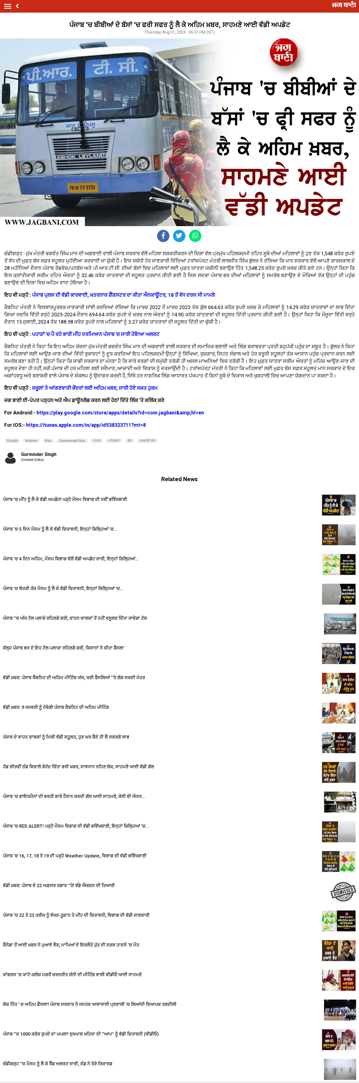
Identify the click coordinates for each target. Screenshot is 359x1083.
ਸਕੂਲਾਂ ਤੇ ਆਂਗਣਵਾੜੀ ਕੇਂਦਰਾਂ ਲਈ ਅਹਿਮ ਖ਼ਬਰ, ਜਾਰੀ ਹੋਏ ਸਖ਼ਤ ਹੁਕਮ (95, 388)
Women (31, 441)
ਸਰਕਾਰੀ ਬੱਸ (147, 441)
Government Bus (72, 441)
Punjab (12, 441)
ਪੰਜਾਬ (96, 441)
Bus (48, 441)
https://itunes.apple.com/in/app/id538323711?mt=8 (86, 425)
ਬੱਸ (130, 441)
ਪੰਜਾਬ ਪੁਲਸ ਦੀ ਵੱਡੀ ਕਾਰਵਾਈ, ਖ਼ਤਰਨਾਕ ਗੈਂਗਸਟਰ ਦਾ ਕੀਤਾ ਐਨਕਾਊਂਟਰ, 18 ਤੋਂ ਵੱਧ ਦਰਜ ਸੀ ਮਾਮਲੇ (123, 295)
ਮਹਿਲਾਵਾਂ (114, 441)
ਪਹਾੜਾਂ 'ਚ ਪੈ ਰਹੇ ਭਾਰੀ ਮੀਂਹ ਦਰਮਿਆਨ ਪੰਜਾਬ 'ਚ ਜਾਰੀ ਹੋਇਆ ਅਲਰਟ (96, 334)
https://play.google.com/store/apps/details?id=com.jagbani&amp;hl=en (120, 413)
